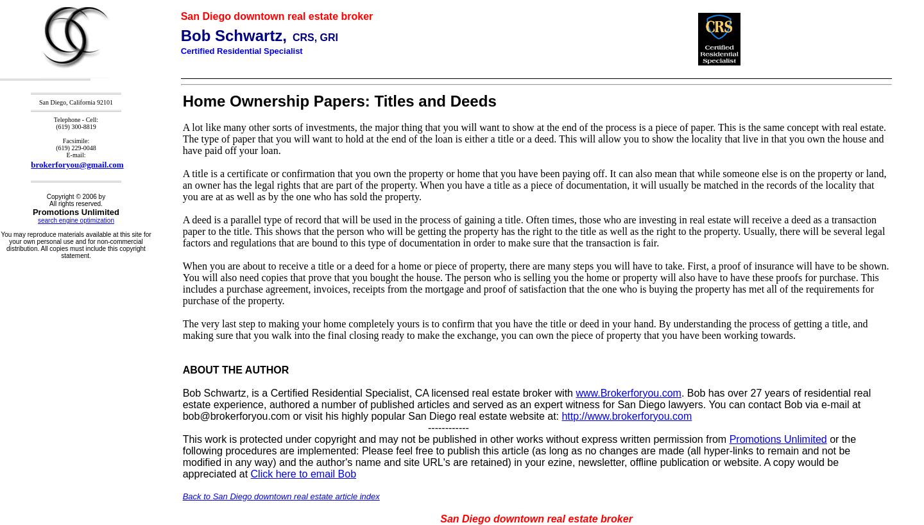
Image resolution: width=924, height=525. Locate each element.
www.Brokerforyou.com (628, 393)
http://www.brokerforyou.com (626, 416)
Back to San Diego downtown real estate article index (281, 496)
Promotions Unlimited (778, 439)
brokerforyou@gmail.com (77, 164)
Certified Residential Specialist (242, 51)
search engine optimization (76, 220)
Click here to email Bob (304, 474)
